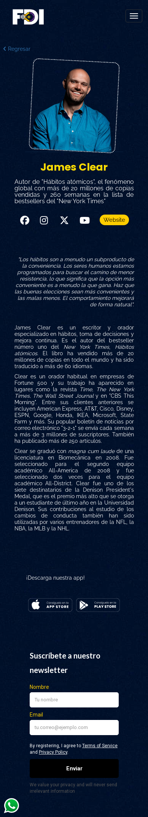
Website (114, 219)
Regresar (16, 49)
